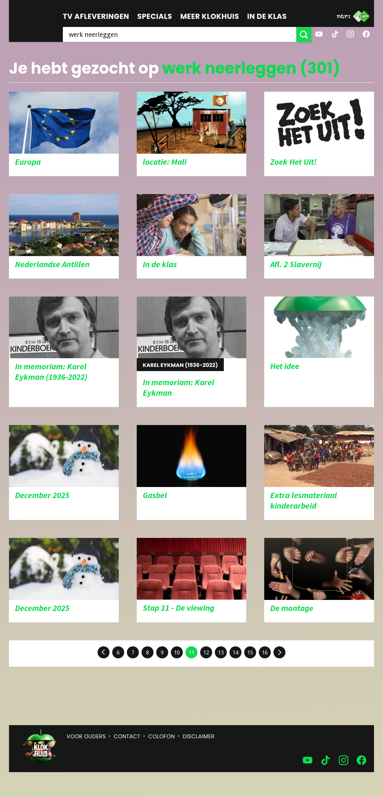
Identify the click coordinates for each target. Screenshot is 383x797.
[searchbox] (179, 34)
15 (250, 652)
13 (221, 652)
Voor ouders (86, 736)
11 (191, 652)
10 (177, 652)
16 (265, 652)
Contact (127, 736)
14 (235, 652)
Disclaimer (199, 736)
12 (206, 652)
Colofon (161, 736)
